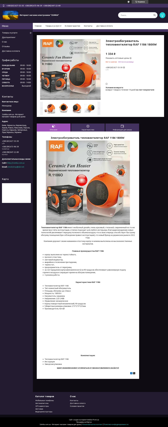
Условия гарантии (72, 26)
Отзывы (6, 46)
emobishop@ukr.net (16, 167)
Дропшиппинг (8, 37)
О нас (4, 42)
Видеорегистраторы (43, 412)
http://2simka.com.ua (15, 163)
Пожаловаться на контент (92, 424)
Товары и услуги (52, 26)
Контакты (88, 26)
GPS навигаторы (42, 406)
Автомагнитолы (42, 403)
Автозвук (39, 409)
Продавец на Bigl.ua (84, 422)
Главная (38, 26)
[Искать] (155, 15)
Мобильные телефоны (44, 400)
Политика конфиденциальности (116, 424)
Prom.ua (96, 420)
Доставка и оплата (104, 26)
